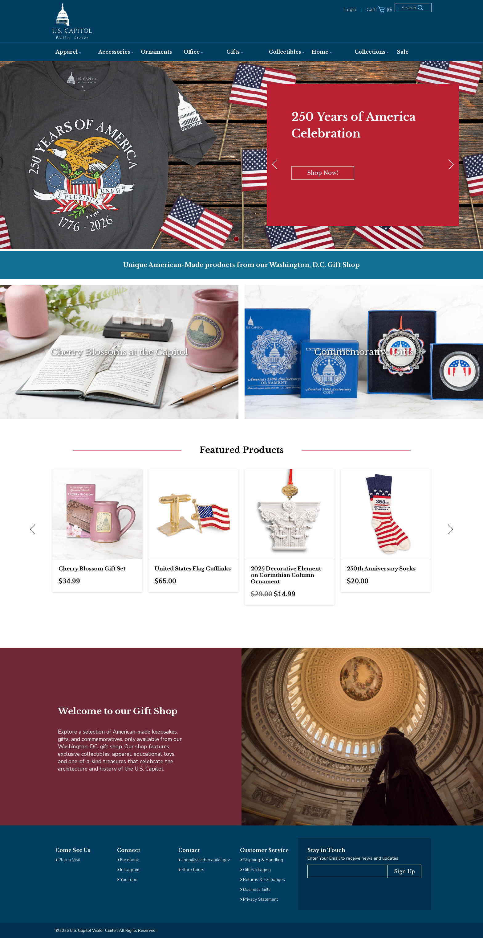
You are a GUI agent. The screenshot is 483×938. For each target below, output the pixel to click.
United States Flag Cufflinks (193, 569)
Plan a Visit (69, 860)
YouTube (128, 879)
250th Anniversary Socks (381, 569)
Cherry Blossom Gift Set (92, 569)
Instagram (129, 870)
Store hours (192, 870)
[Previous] (276, 164)
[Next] (449, 164)
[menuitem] (70, 52)
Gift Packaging (257, 870)
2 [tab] (247, 239)
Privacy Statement (261, 899)
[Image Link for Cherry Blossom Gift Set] (97, 514)
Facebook (129, 860)
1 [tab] (236, 239)
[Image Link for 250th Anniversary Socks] (386, 514)
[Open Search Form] (415, 10)
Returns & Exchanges (264, 879)
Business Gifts (256, 889)
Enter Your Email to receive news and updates (352, 858)
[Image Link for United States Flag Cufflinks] (193, 514)
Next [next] (449, 529)
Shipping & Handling (263, 860)
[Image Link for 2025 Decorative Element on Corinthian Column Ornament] (290, 514)
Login (350, 9)
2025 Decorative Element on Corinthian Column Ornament (286, 575)
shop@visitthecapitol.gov (205, 860)
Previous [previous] (34, 529)
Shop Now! (323, 173)
